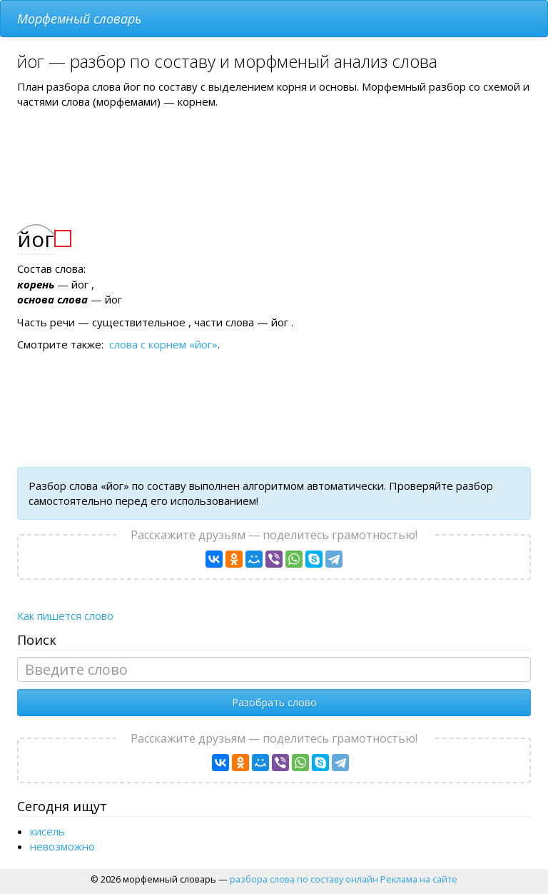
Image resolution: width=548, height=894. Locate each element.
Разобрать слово (274, 702)
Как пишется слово (65, 615)
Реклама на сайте (418, 879)
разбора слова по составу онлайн (304, 879)
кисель (47, 831)
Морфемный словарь (79, 18)
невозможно (62, 846)
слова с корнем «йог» (163, 344)
